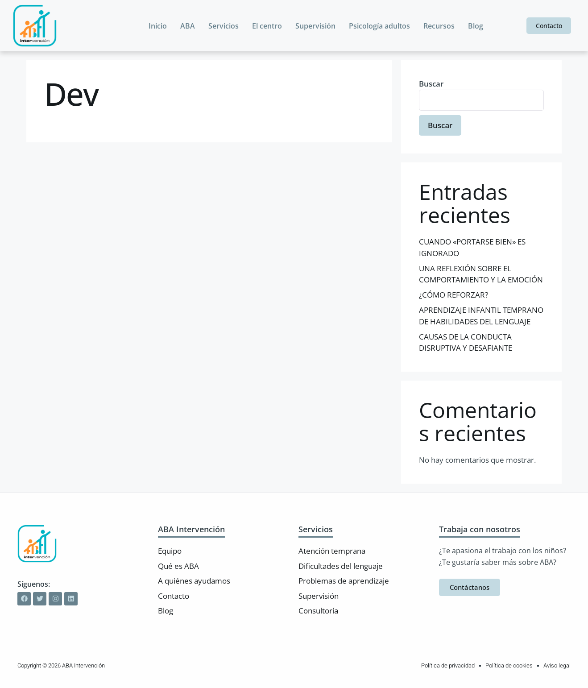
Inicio (158, 26)
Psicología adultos (379, 26)
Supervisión (315, 26)
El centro (267, 26)
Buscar (431, 84)
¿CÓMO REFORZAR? (453, 295)
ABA (187, 26)
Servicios (223, 26)
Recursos (439, 26)
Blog (475, 26)
